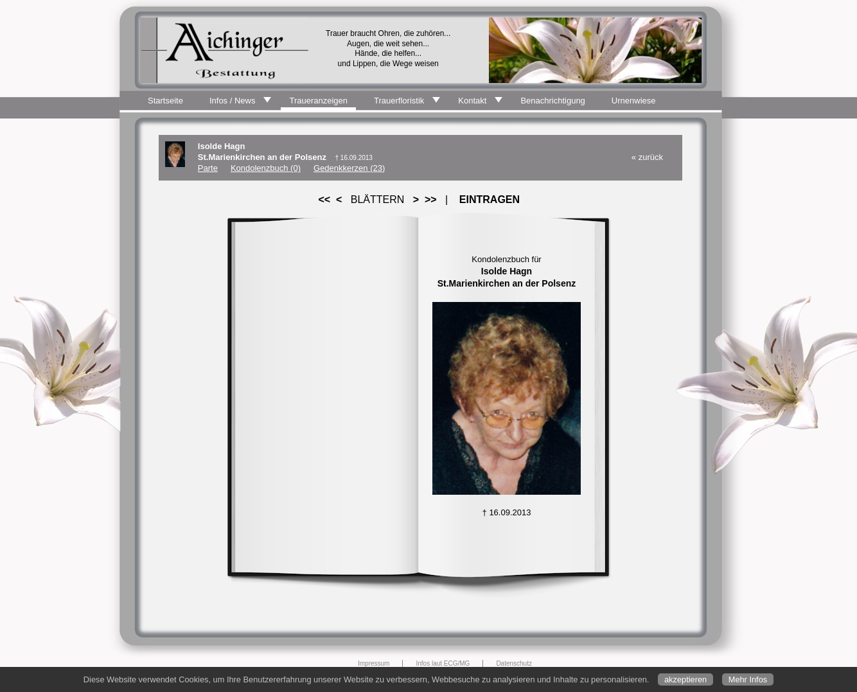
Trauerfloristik (399, 100)
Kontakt (472, 100)
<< (324, 199)
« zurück (647, 157)
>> (430, 199)
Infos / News (232, 100)
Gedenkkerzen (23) (349, 168)
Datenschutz (514, 663)
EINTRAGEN (490, 199)
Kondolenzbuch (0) (266, 168)
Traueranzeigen (318, 100)
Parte (208, 168)
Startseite (165, 100)
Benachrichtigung (552, 100)
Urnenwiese (634, 100)
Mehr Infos (748, 679)
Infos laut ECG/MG (443, 663)
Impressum (373, 663)
